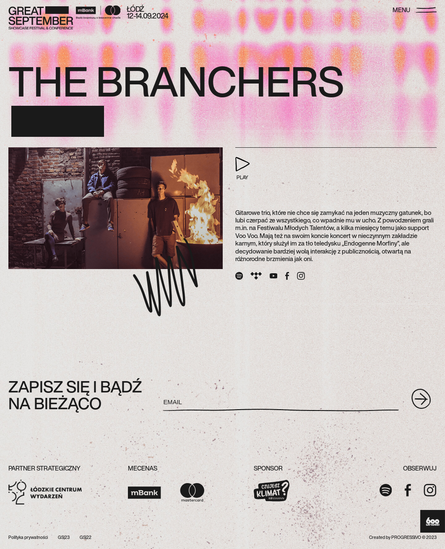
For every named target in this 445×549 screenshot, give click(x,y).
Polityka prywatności (28, 537)
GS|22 (85, 537)
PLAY (242, 169)
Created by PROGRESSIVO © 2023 (403, 537)
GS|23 (64, 537)
